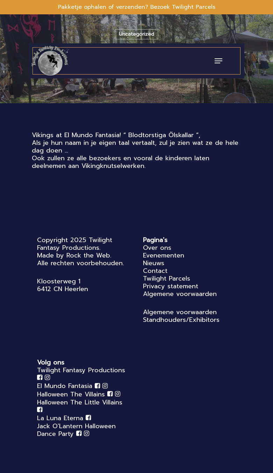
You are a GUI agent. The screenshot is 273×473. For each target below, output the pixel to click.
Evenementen (163, 255)
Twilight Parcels (166, 278)
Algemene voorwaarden (180, 294)
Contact (155, 271)
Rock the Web (88, 255)
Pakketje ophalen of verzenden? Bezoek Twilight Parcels (136, 7)
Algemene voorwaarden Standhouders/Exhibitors (181, 316)
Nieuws (153, 263)
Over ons (157, 248)
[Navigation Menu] (218, 60)
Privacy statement (170, 286)
